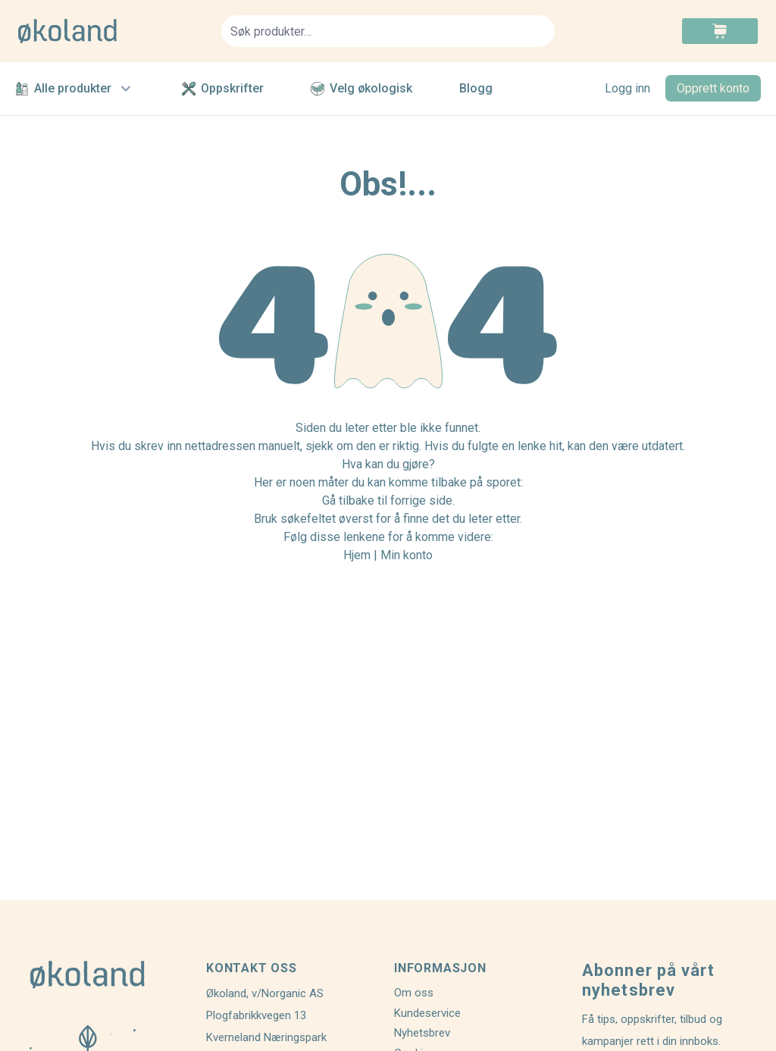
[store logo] (110, 31)
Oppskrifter (223, 88)
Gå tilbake (348, 500)
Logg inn (627, 88)
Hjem (357, 555)
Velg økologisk (361, 88)
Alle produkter (75, 89)
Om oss (413, 992)
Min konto (406, 555)
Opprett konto (713, 88)
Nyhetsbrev (422, 1033)
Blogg (476, 88)
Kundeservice (427, 1013)
